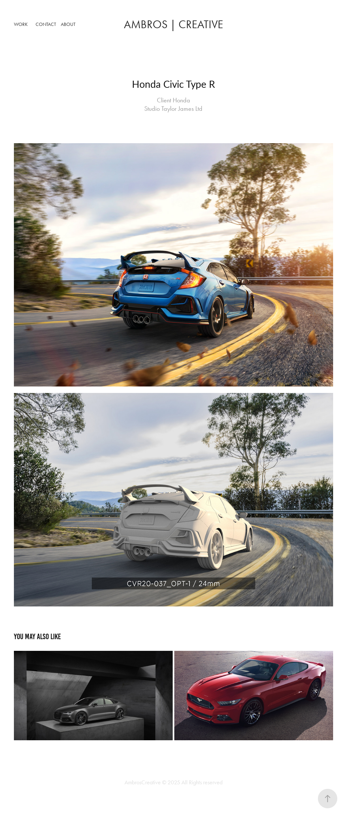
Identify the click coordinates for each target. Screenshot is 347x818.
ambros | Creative (173, 24)
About (68, 24)
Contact (46, 24)
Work (21, 24)
